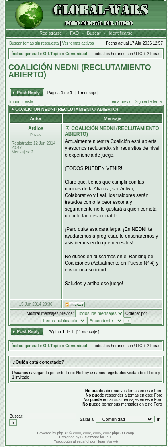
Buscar (93, 33)
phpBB (62, 433)
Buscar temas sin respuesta (34, 43)
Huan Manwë (107, 441)
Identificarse (121, 33)
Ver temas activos (78, 43)
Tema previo (120, 101)
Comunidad (76, 54)
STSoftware (89, 437)
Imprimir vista (21, 101)
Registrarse (50, 33)
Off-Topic (52, 54)
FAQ (74, 33)
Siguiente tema (148, 101)
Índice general (25, 54)
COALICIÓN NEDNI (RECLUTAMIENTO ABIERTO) (79, 71)
